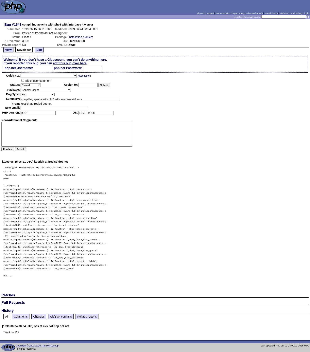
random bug (296, 13)
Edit (39, 49)
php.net (200, 13)
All (6, 316)
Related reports (87, 316)
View (8, 49)
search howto (271, 13)
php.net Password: (68, 68)
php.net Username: (19, 68)
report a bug (238, 13)
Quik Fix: (13, 75)
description (84, 75)
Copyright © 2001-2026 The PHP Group (37, 345)
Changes (39, 316)
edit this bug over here (70, 63)
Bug (7, 25)
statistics (284, 13)
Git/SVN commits (61, 316)
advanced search (254, 13)
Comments (21, 316)
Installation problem (80, 37)
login (306, 13)
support (210, 13)
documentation (223, 13)
